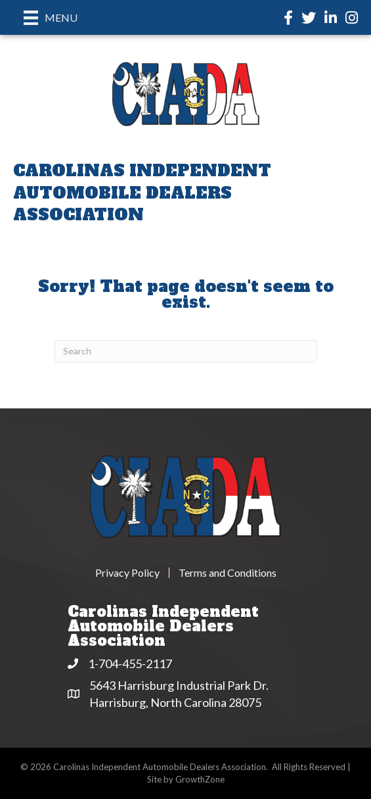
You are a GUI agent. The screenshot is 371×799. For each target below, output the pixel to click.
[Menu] (50, 17)
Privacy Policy (127, 573)
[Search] (186, 351)
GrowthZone (200, 779)
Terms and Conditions (227, 573)
